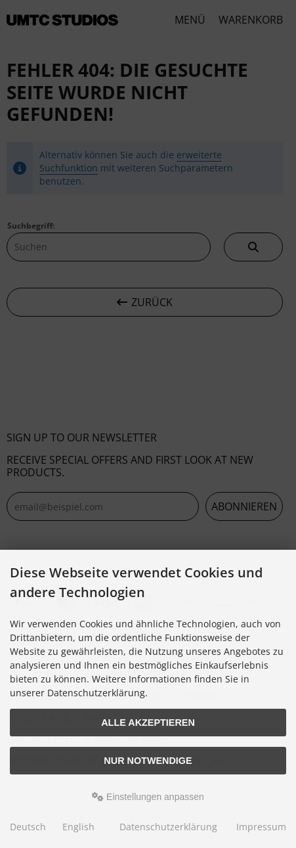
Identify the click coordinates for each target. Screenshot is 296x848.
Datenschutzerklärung (168, 826)
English (78, 826)
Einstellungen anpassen (148, 797)
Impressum (261, 826)
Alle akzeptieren (148, 722)
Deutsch (28, 826)
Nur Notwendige (148, 760)
